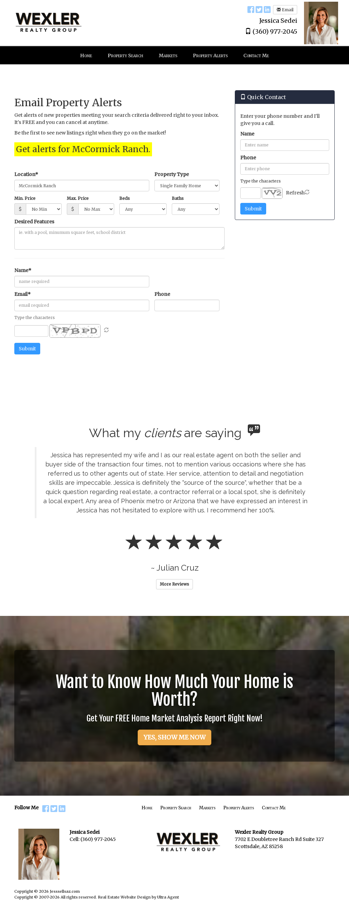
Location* (26, 174)
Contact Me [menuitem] (256, 55)
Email (285, 9)
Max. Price (78, 198)
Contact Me (274, 808)
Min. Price (24, 198)
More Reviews (174, 584)
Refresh (295, 193)
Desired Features (34, 222)
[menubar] (174, 55)
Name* (22, 270)
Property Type (171, 174)
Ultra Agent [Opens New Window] (168, 897)
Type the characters (260, 181)
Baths (178, 198)
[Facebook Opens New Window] (251, 9)
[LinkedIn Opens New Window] (267, 9)
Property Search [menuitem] (125, 55)
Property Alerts (238, 808)
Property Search (175, 808)
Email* (22, 294)
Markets (207, 808)
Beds (124, 198)
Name (247, 134)
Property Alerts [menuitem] (210, 55)
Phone (162, 294)
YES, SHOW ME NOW (174, 737)
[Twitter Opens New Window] (259, 9)
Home (146, 808)
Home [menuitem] (86, 55)
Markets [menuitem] (168, 55)
